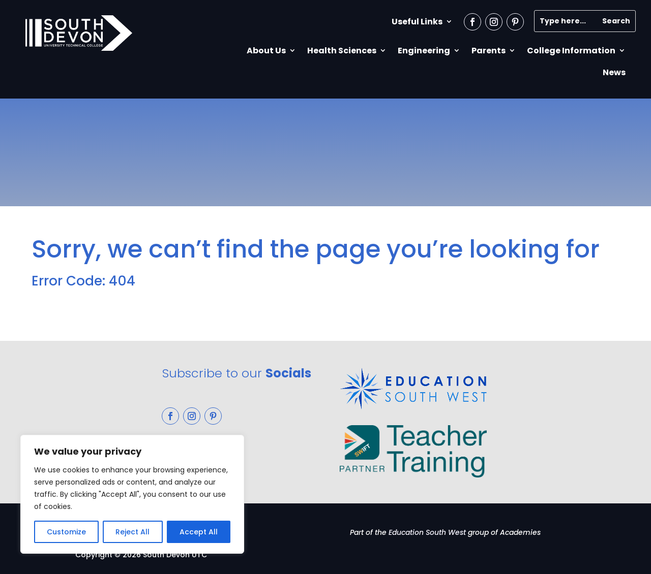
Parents (488, 50)
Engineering (424, 50)
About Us (266, 50)
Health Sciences (341, 50)
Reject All (132, 532)
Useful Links (417, 21)
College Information (571, 50)
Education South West (427, 532)
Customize (66, 532)
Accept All (199, 532)
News (614, 72)
